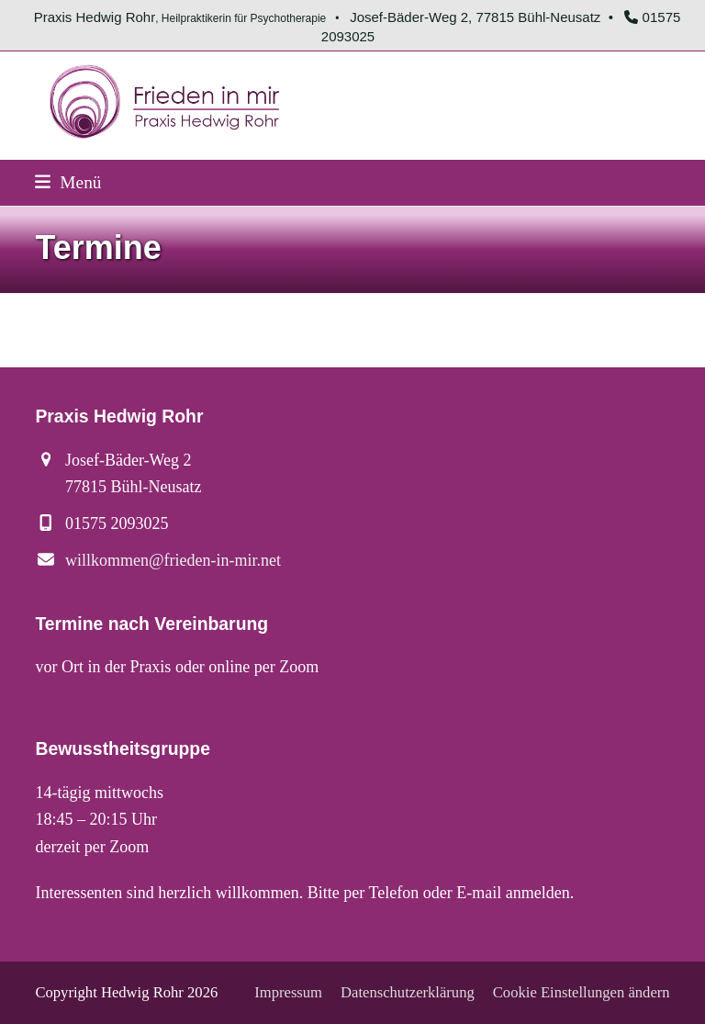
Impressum (288, 992)
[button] (68, 182)
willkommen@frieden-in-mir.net (173, 560)
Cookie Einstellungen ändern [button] (581, 992)
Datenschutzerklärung (408, 992)
